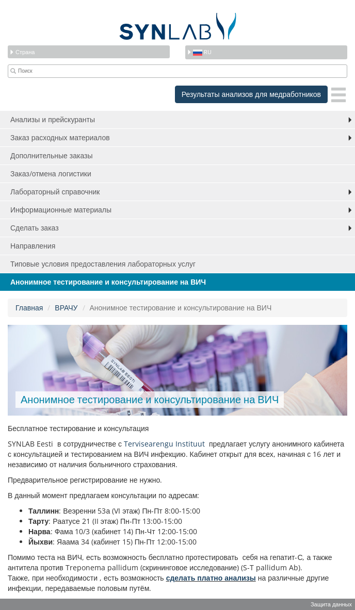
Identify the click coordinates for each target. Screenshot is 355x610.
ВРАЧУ (66, 307)
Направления (32, 246)
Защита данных (331, 604)
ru (199, 52)
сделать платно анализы (211, 578)
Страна (22, 52)
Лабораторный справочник (55, 191)
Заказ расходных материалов (60, 137)
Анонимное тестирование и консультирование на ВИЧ (108, 282)
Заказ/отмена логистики (50, 173)
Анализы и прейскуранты (52, 119)
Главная (29, 307)
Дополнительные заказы (51, 155)
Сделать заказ (34, 228)
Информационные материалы (60, 210)
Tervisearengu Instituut (165, 444)
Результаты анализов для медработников (251, 94)
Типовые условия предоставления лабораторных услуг (103, 264)
